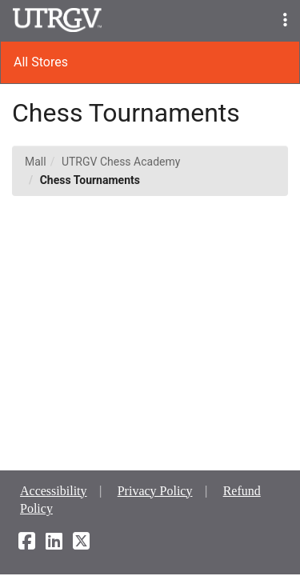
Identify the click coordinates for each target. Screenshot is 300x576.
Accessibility (53, 491)
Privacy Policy (155, 491)
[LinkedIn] (54, 543)
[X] (81, 543)
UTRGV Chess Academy (121, 161)
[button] (285, 20)
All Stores (41, 62)
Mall (35, 161)
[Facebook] (26, 543)
